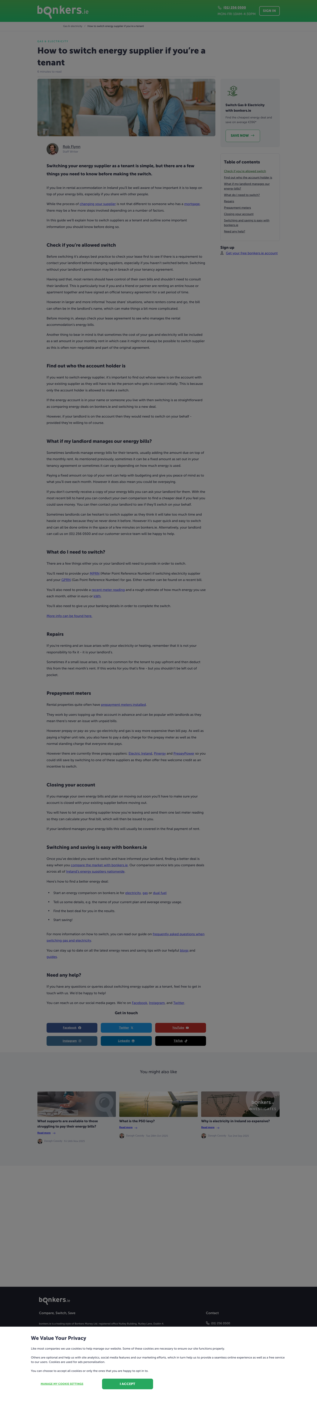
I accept (127, 1384)
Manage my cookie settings (62, 1384)
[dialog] (158, 701)
